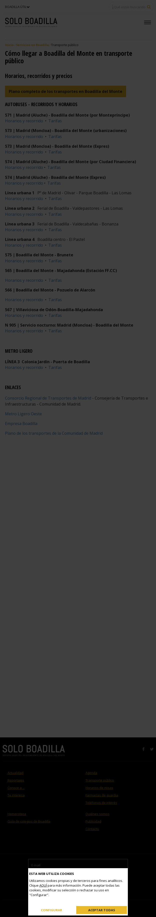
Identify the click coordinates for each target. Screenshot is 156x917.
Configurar (51, 910)
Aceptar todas (101, 910)
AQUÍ (43, 885)
